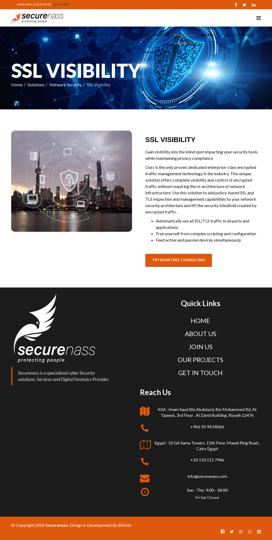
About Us (162, 35)
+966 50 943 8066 (207, 426)
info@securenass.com (207, 476)
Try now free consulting (178, 260)
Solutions (184, 35)
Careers (148, 52)
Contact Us (169, 52)
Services (210, 35)
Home (145, 35)
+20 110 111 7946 (207, 459)
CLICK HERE (61, 4)
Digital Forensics (239, 35)
